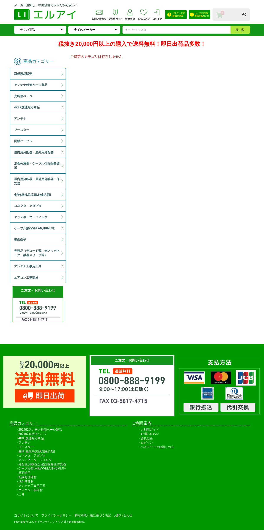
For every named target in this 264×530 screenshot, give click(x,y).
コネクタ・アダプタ (32, 455)
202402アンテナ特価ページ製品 (40, 429)
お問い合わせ (150, 434)
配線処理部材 (27, 477)
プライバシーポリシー (56, 515)
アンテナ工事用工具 (32, 485)
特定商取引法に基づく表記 (93, 515)
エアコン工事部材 (30, 490)
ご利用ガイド (150, 429)
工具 (21, 494)
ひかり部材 (26, 481)
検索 (241, 30)
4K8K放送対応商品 (31, 438)
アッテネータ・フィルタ (35, 460)
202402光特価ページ (32, 434)
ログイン (147, 442)
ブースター (26, 447)
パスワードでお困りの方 (157, 447)
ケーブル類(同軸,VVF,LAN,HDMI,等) (42, 468)
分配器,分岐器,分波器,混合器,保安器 (42, 464)
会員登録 (147, 438)
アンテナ (24, 442)
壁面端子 (24, 472)
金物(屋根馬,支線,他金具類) (36, 451)
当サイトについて (26, 515)
